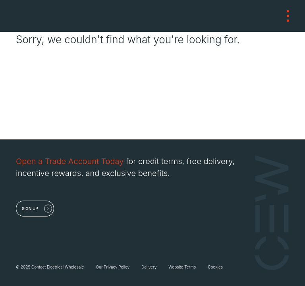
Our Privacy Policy (112, 267)
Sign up (30, 208)
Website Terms (182, 267)
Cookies (215, 267)
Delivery (148, 267)
